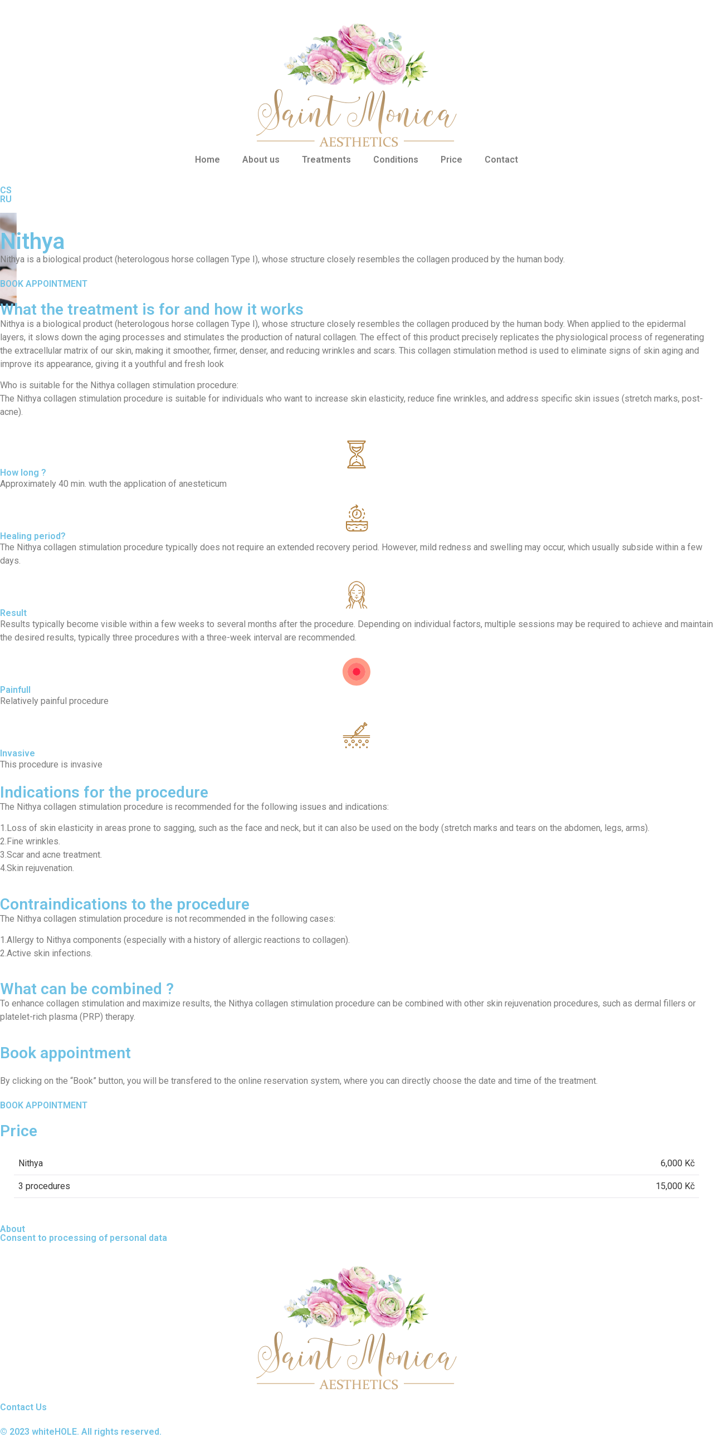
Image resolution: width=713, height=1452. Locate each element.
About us (261, 159)
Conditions (395, 159)
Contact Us (23, 1407)
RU (6, 199)
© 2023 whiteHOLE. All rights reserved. (81, 1431)
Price (451, 159)
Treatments (326, 159)
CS (6, 190)
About (12, 1229)
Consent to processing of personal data (83, 1238)
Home (207, 159)
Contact (501, 159)
